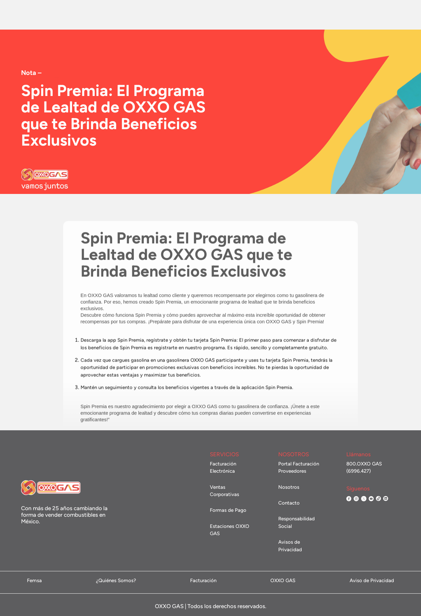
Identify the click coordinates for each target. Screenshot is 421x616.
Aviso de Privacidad (372, 580)
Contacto (267, 15)
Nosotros (81, 15)
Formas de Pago (228, 510)
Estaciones (148, 15)
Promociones (182, 15)
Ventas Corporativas (226, 15)
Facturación (308, 15)
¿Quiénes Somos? (116, 580)
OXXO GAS (282, 580)
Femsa (34, 580)
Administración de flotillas (375, 14)
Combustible (114, 15)
